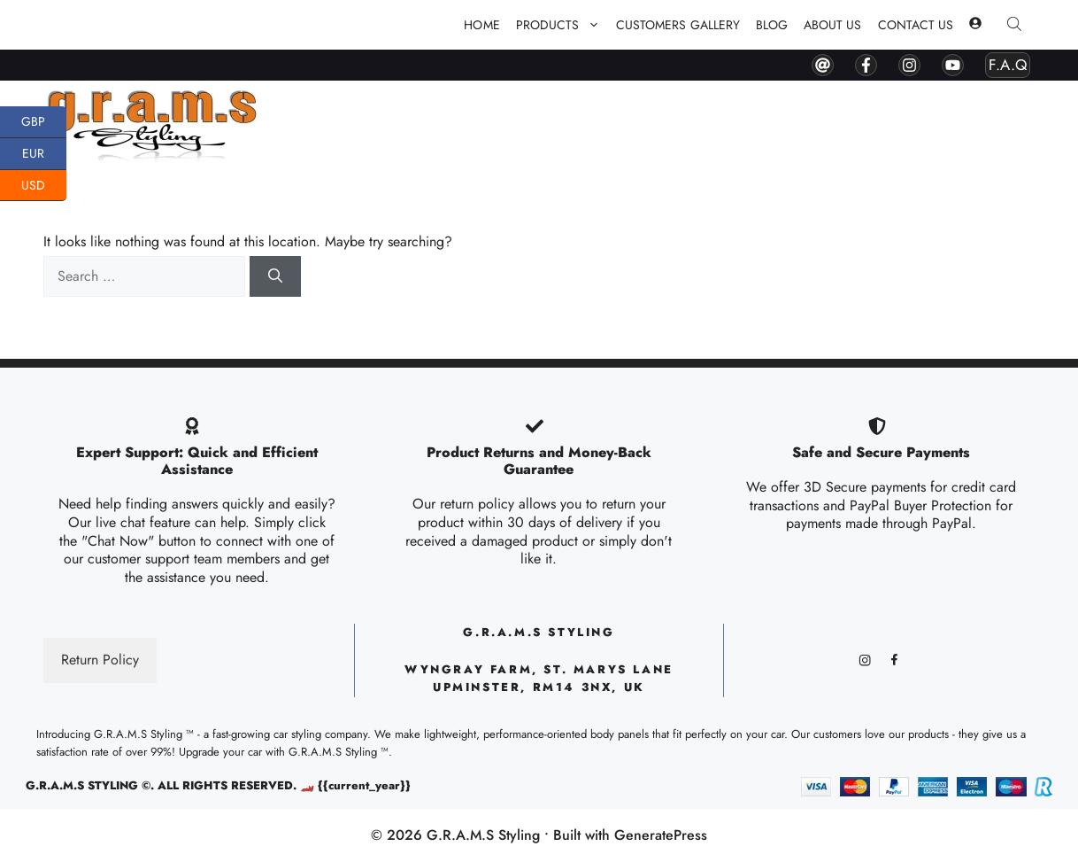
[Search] (275, 276)
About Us (832, 25)
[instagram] (909, 65)
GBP (43, 122)
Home (481, 25)
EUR (44, 154)
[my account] (975, 25)
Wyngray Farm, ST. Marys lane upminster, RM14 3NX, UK (539, 678)
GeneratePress (660, 835)
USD (43, 186)
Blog (772, 25)
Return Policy (100, 659)
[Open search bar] (1016, 25)
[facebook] (866, 65)
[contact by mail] (823, 65)
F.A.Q (1008, 64)
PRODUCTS (562, 25)
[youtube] (953, 65)
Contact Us (916, 25)
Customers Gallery (678, 25)
